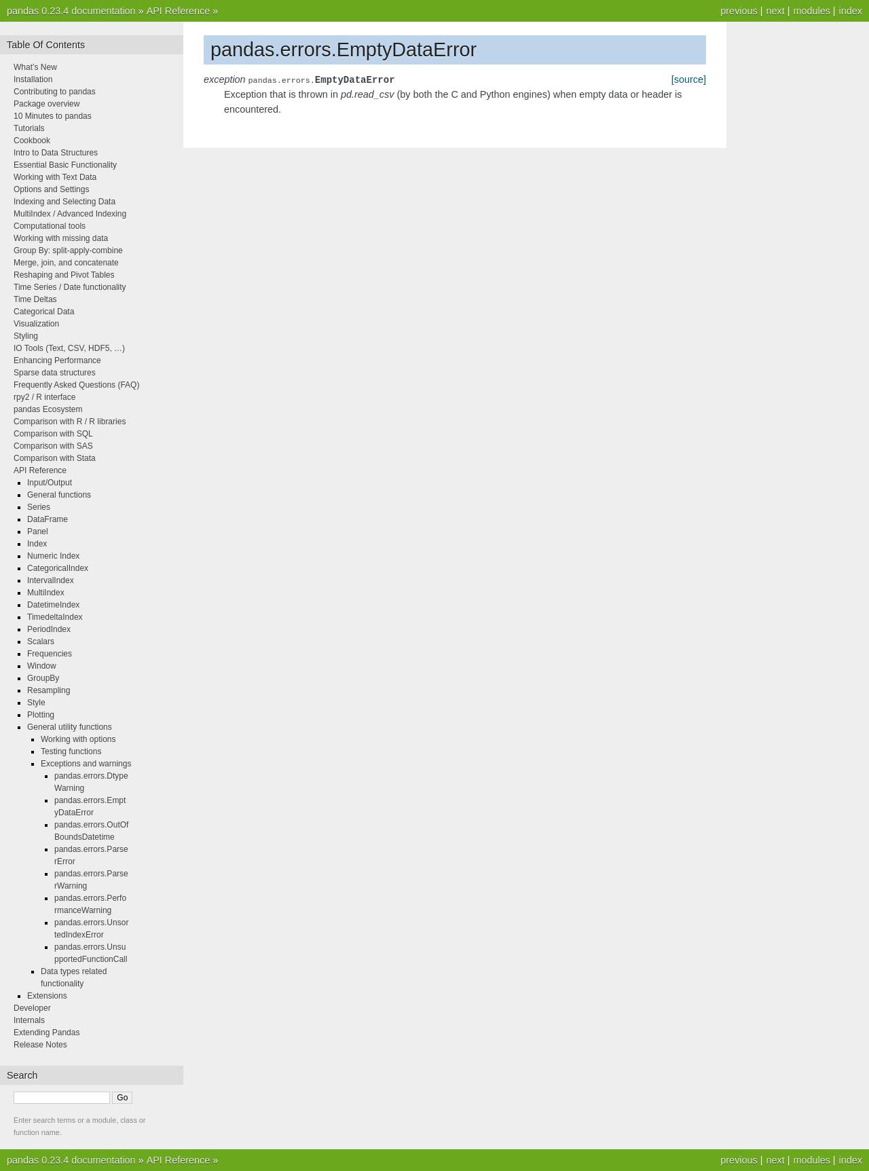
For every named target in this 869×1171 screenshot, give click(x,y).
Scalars (40, 641)
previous (738, 10)
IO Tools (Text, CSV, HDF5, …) (69, 348)
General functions (59, 495)
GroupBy (43, 678)
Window (41, 666)
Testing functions (71, 751)
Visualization (36, 324)
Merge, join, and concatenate (66, 262)
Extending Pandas (46, 1032)
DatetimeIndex (53, 605)
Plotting (40, 715)
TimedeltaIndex (55, 617)
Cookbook (32, 140)
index (850, 10)
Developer (32, 1008)
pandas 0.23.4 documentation (71, 10)
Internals (29, 1020)
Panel (37, 531)
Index (37, 544)
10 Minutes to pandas (53, 116)
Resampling (48, 690)
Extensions (47, 996)
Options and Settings (51, 189)
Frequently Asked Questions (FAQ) (76, 385)
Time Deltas (35, 299)
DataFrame (47, 519)
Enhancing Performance (57, 360)
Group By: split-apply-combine (68, 250)
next (775, 10)
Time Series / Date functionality (70, 287)
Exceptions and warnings (86, 763)
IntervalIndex (50, 580)
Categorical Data (44, 311)
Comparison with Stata (55, 458)
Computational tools (50, 226)
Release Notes (40, 1044)
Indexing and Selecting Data (64, 201)
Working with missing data (61, 238)
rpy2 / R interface (44, 397)
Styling (26, 336)
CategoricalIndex (57, 568)
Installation (33, 79)
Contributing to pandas (55, 91)
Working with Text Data (55, 177)
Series (38, 507)
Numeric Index (53, 556)
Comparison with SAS (53, 446)
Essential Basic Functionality (65, 165)
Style (36, 702)
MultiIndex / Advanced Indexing (70, 214)
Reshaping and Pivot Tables (64, 275)
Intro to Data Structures (56, 152)
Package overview (46, 104)
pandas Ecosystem (48, 409)
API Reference (178, 10)
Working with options (78, 739)
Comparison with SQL (53, 434)
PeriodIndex (49, 629)
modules (811, 10)
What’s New (35, 67)
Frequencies (49, 653)
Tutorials (29, 128)
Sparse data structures (55, 372)
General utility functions (69, 727)
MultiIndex (45, 592)
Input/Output (49, 482)
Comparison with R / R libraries (70, 421)
